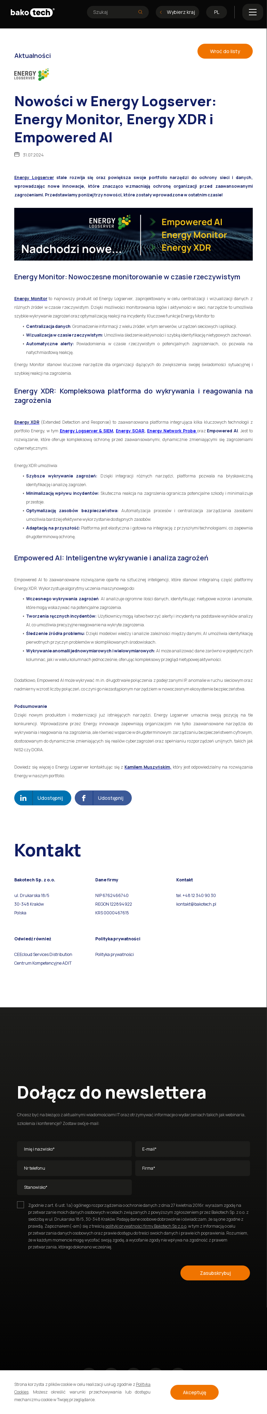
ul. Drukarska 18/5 (31, 895)
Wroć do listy (225, 51)
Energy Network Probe (172, 431)
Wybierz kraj (177, 12)
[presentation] (70, 1271)
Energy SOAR (130, 431)
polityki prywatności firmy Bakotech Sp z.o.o (145, 1226)
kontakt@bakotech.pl (196, 904)
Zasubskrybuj (215, 1273)
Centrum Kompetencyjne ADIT (43, 963)
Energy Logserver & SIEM (86, 431)
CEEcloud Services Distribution (43, 954)
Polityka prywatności (114, 954)
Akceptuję (194, 1392)
